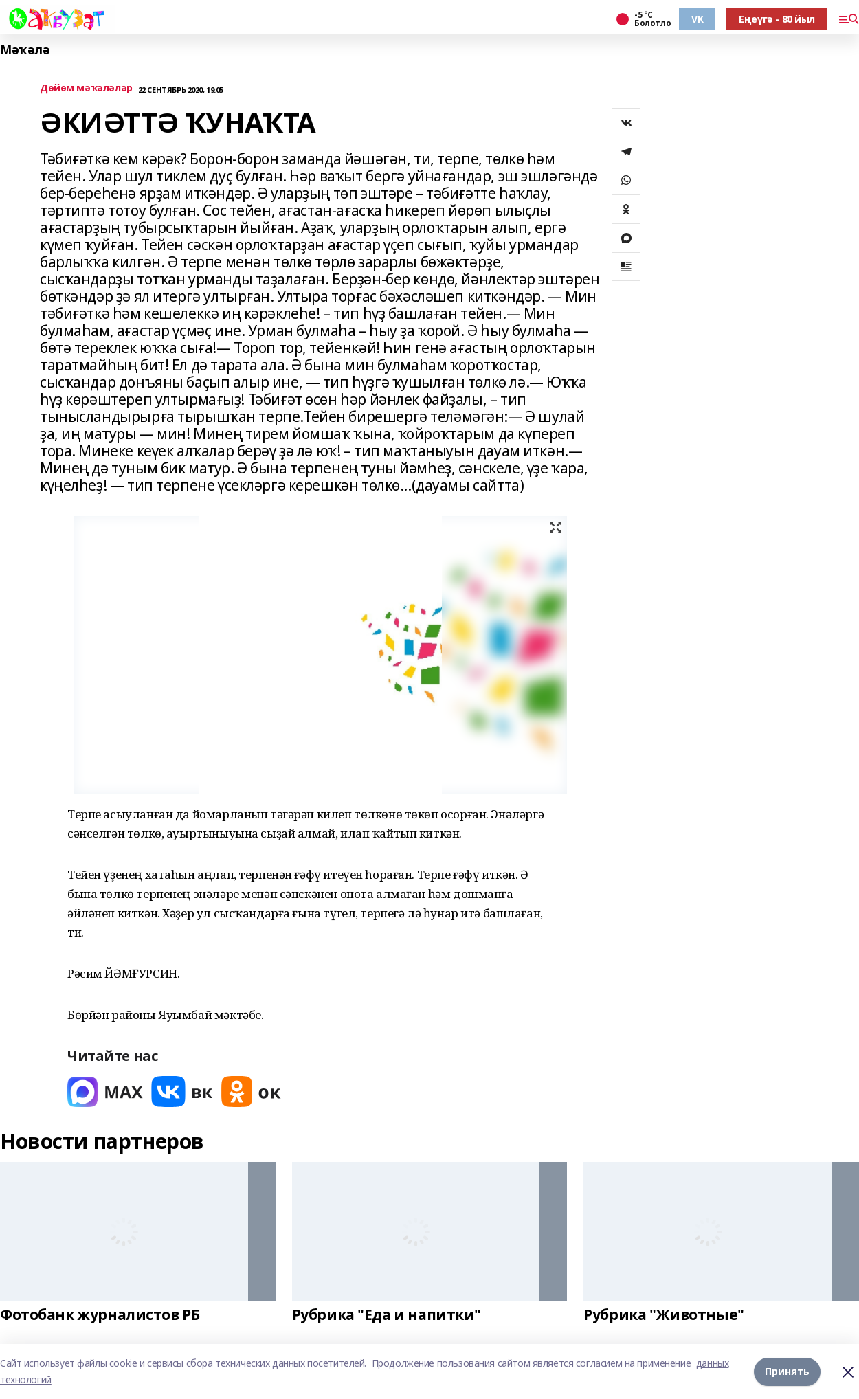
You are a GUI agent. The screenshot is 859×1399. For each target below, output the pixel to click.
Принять (787, 1371)
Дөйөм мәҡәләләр (86, 88)
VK (697, 18)
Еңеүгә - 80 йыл (777, 18)
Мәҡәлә (24, 50)
